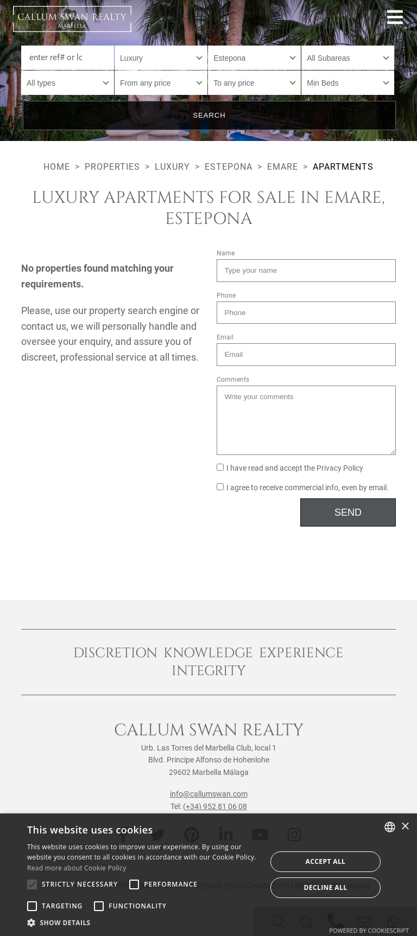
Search (209, 115)
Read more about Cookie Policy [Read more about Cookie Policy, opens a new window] (76, 868)
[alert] (208, 874)
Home (56, 167)
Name (226, 253)
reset (385, 141)
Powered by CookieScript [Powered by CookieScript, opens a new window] (369, 930)
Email (225, 337)
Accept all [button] (326, 861)
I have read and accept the (290, 468)
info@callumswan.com (209, 794)
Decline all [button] (326, 887)
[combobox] (161, 58)
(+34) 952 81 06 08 (215, 806)
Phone (226, 295)
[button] (143, 922)
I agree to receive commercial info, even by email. (303, 487)
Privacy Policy (340, 468)
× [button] (405, 827)
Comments (233, 379)
